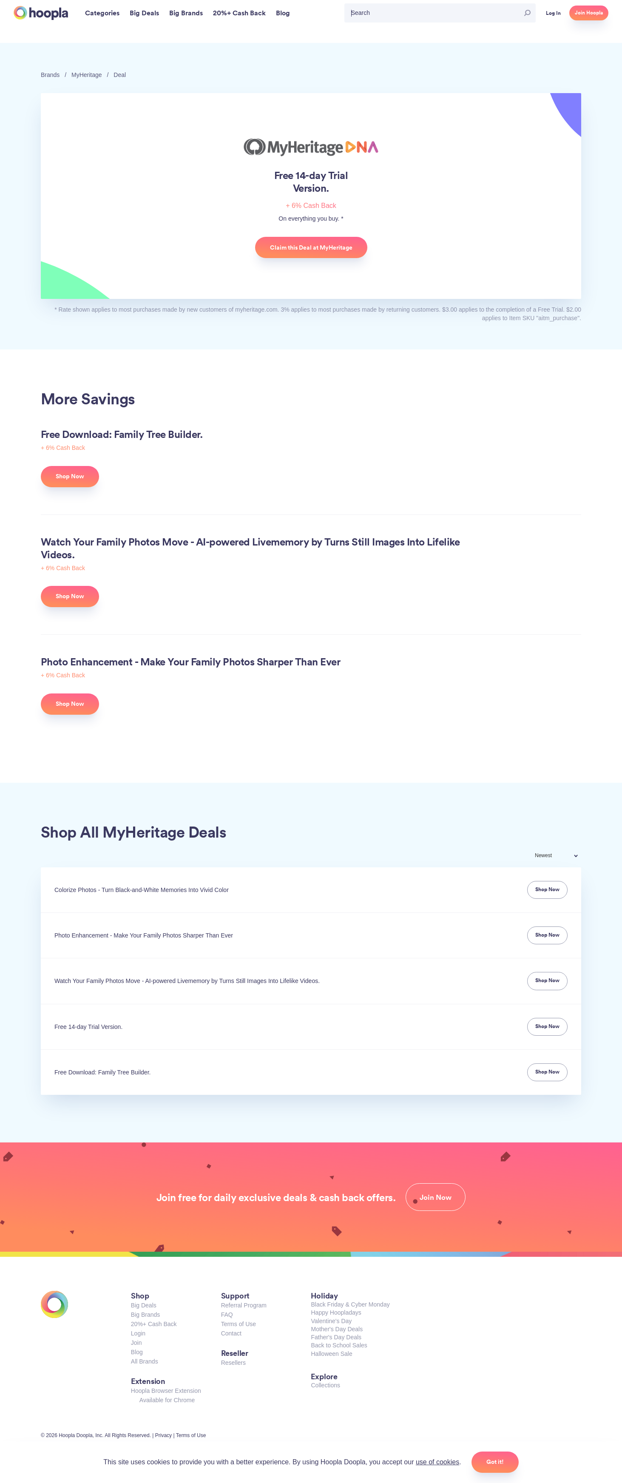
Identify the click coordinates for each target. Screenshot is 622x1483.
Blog (137, 1352)
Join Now (436, 1197)
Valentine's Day (331, 1321)
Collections (325, 1385)
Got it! (495, 1461)
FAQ (227, 1314)
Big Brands (145, 1314)
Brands (50, 74)
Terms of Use (238, 1324)
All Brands (144, 1361)
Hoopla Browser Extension (166, 1390)
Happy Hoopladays (336, 1312)
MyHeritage (86, 74)
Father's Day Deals (336, 1337)
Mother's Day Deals (337, 1329)
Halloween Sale (331, 1353)
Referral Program (244, 1305)
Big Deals (143, 1305)
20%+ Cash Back (154, 1324)
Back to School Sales (339, 1345)
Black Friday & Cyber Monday (350, 1304)
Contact (231, 1333)
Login (138, 1333)
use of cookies (437, 1462)
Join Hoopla (589, 13)
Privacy (163, 1435)
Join (136, 1342)
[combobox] (562, 856)
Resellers (233, 1362)
